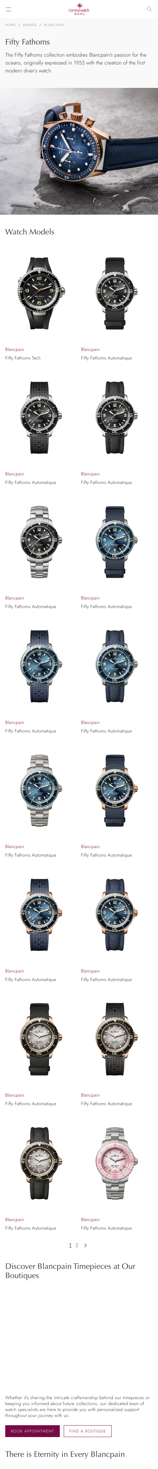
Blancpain (54, 25)
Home (10, 25)
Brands (30, 25)
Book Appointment (32, 1431)
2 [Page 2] (77, 1245)
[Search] (149, 9)
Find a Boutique (87, 1431)
